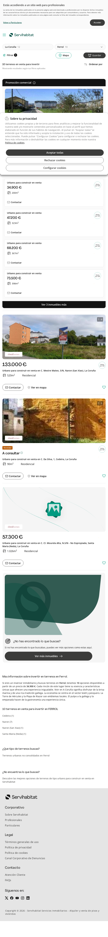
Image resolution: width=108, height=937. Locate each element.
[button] (9, 111)
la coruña (12, 47)
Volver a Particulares (12, 22)
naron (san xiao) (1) (12, 727)
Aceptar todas (54, 152)
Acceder (97, 22)
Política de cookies (14, 142)
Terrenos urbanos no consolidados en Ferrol (26, 755)
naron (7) (7, 721)
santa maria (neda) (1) (14, 733)
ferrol (62, 47)
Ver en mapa (38, 387)
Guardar (96, 55)
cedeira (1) (8, 715)
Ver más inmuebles (48, 656)
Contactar (16, 202)
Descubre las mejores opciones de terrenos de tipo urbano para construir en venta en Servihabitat (48, 780)
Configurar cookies (54, 168)
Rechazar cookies (54, 160)
